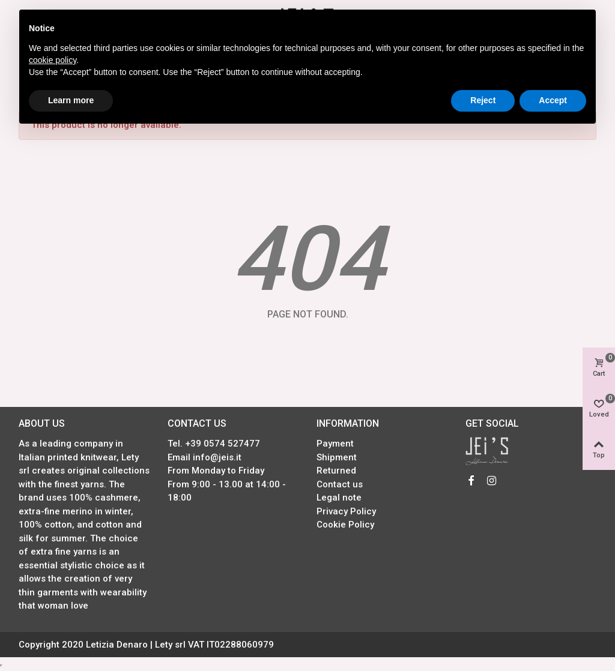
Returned (336, 470)
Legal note (339, 497)
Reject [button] (482, 100)
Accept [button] (553, 100)
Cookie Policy (345, 524)
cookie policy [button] (52, 60)
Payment (335, 443)
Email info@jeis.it (204, 457)
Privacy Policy (346, 511)
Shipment (337, 457)
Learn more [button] (71, 100)
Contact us (340, 484)
